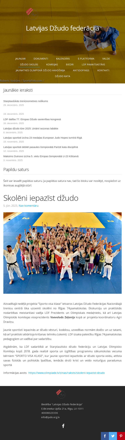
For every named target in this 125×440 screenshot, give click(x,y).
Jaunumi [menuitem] (20, 58)
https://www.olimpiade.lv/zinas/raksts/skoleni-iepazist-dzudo (66, 373)
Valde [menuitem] (106, 58)
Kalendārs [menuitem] (63, 58)
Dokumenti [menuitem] (41, 58)
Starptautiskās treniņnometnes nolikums (25, 101)
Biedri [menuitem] (70, 64)
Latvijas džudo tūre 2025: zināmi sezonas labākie (30, 128)
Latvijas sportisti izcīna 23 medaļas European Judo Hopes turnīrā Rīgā (42, 137)
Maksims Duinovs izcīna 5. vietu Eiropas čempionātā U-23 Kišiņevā (41, 156)
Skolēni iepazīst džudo (41, 197)
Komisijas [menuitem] (52, 64)
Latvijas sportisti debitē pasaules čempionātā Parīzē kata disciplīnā (40, 147)
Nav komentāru (28, 205)
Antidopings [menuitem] (81, 70)
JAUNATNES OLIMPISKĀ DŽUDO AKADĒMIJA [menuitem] (40, 70)
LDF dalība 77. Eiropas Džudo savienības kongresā (32, 119)
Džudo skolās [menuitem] (29, 64)
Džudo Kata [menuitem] (62, 76)
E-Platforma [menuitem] (86, 58)
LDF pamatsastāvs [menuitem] (93, 64)
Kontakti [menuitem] (103, 70)
